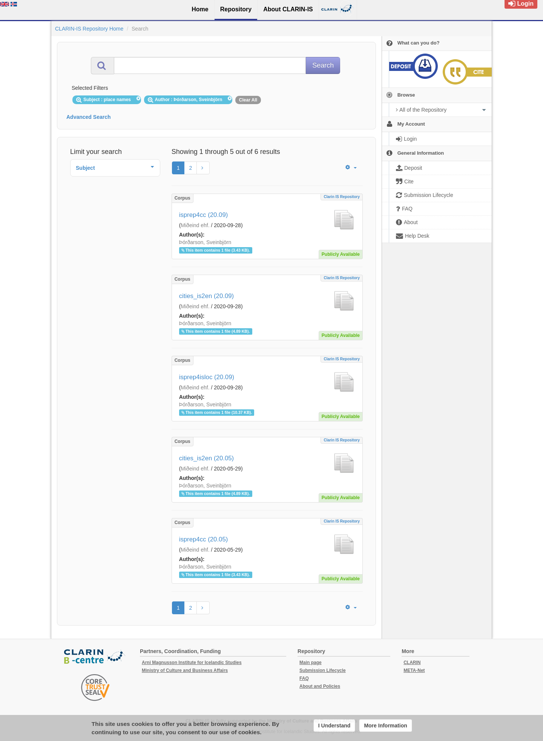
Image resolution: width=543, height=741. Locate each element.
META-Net (414, 670)
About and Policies (319, 686)
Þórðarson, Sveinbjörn (205, 242)
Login (521, 3)
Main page (310, 662)
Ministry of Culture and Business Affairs (185, 670)
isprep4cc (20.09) (203, 214)
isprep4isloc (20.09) (206, 377)
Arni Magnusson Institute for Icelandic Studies (192, 662)
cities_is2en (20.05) (206, 458)
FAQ (304, 678)
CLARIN (411, 662)
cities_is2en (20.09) (206, 296)
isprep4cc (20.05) (203, 539)
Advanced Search (88, 117)
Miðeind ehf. (195, 225)
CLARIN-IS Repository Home (89, 29)
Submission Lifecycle (322, 670)
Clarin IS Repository (342, 197)
